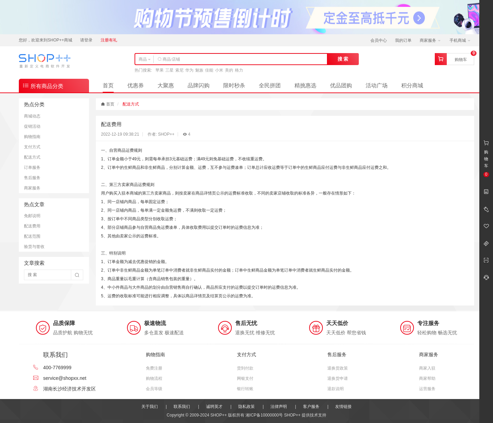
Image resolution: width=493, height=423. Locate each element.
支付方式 (32, 147)
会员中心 (378, 40)
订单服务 (32, 167)
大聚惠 (165, 85)
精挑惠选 (305, 85)
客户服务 (311, 406)
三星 (169, 70)
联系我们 (182, 406)
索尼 (179, 70)
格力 (239, 70)
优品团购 (341, 85)
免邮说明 (32, 215)
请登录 (86, 40)
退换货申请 (337, 378)
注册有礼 (109, 40)
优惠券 (135, 85)
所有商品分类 (42, 85)
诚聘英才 (214, 406)
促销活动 (32, 126)
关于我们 (149, 406)
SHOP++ (292, 415)
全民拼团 (270, 85)
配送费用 (32, 226)
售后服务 (32, 177)
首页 (108, 85)
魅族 (199, 70)
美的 (229, 70)
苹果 (159, 70)
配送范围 (32, 236)
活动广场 (377, 85)
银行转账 (245, 388)
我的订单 (403, 40)
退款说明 (335, 388)
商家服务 (430, 40)
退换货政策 (337, 368)
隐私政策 (246, 406)
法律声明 (278, 406)
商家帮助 (427, 378)
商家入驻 (427, 368)
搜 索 (343, 59)
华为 (189, 70)
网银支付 (245, 378)
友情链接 (343, 406)
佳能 (209, 70)
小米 (219, 70)
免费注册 (154, 368)
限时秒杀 (234, 85)
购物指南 (32, 136)
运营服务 (427, 388)
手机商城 (460, 40)
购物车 (461, 59)
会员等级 (154, 388)
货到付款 (245, 368)
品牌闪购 (199, 85)
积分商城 (412, 85)
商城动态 (32, 116)
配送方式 (32, 157)
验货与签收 (34, 246)
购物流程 (154, 378)
